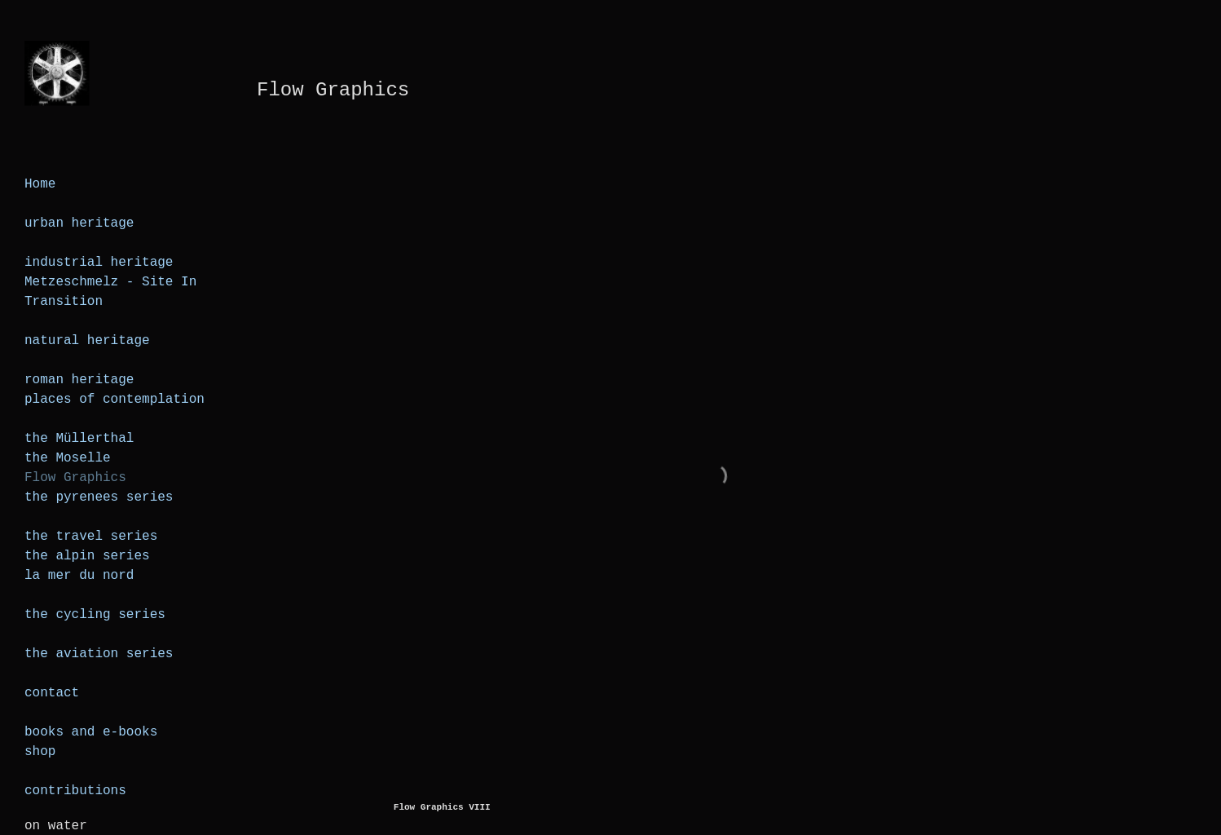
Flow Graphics (75, 478)
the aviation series (98, 654)
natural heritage (87, 341)
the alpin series (87, 556)
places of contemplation (114, 399)
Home (39, 184)
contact (51, 693)
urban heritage (79, 223)
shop (39, 751)
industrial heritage (98, 262)
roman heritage (79, 380)
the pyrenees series (98, 497)
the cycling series (94, 614)
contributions (75, 791)
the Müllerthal (79, 438)
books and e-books (90, 732)
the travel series (90, 536)
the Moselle (67, 458)
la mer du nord (79, 575)
